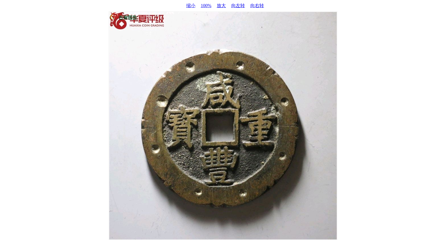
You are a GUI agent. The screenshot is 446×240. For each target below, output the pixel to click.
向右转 (257, 5)
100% (206, 5)
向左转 (238, 5)
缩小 (190, 5)
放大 (221, 5)
